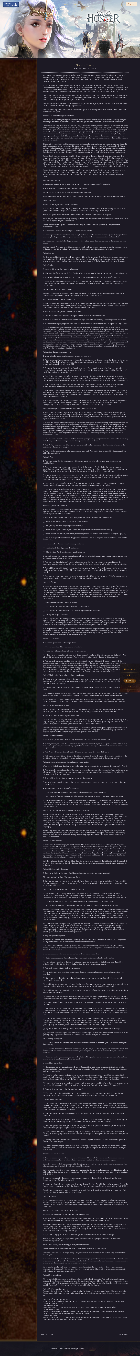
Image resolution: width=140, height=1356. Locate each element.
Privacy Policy (70, 1349)
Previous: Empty (47, 1334)
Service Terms (56, 1349)
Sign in (122, 4)
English (131, 4)
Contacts (80, 1349)
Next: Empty (123, 1334)
